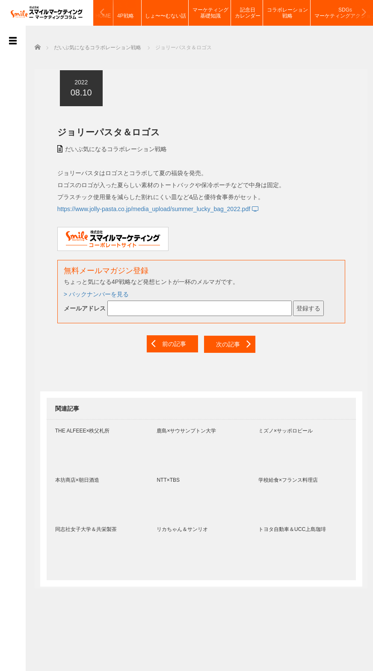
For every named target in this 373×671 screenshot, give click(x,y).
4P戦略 (128, 13)
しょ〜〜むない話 (165, 13)
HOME (103, 13)
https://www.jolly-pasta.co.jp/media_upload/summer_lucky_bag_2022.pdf (153, 207)
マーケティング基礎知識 (210, 13)
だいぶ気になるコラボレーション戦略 (110, 147)
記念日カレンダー (248, 13)
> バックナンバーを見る (90, 292)
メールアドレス (79, 307)
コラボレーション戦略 (287, 13)
